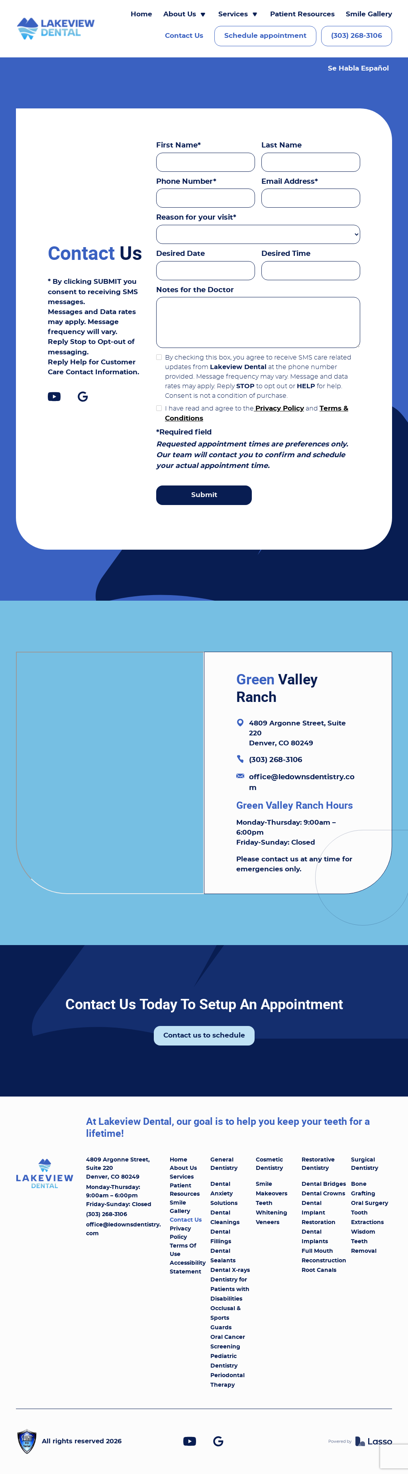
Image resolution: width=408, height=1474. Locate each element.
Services (182, 1177)
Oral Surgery (369, 1203)
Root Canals (319, 1270)
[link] (55, 29)
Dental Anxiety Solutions (223, 1193)
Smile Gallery (369, 14)
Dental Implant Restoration (318, 1212)
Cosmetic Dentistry (269, 1164)
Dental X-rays (230, 1270)
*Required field (184, 432)
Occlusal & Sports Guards (225, 1318)
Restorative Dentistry (318, 1164)
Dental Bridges (324, 1184)
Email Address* (289, 181)
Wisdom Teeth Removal (364, 1241)
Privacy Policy (180, 1233)
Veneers (267, 1222)
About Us (183, 1168)
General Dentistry (223, 1164)
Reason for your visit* (196, 217)
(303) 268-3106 (356, 36)
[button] (185, 15)
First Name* (178, 145)
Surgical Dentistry (364, 1164)
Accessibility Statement (188, 1267)
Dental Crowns (323, 1194)
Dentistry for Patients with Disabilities (229, 1289)
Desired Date (180, 253)
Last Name (281, 145)
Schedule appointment (265, 36)
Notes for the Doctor (195, 290)
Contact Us (184, 36)
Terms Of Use (183, 1250)
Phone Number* (186, 181)
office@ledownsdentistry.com (302, 783)
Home (141, 14)
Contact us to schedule (204, 1035)
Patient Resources (302, 14)
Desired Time (285, 253)
